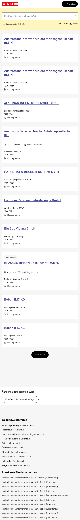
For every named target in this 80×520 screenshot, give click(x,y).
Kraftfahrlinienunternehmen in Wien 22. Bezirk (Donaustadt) (30, 518)
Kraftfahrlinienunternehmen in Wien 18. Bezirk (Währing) (28, 504)
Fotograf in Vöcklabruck (13, 461)
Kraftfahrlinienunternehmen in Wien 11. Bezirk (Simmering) (30, 487)
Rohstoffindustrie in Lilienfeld (16, 439)
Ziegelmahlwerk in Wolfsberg (16, 466)
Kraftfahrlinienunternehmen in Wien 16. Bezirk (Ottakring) (29, 500)
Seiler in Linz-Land (11, 443)
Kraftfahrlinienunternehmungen (20, 399)
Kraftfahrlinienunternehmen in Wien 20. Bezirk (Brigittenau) (30, 509)
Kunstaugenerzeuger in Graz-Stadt (18, 426)
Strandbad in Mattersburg (14, 452)
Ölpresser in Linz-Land (13, 448)
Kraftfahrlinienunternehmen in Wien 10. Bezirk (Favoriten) (29, 482)
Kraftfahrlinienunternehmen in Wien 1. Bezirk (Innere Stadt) (30, 478)
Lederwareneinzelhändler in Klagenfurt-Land (23, 434)
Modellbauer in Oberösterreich (16, 457)
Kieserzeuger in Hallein (13, 430)
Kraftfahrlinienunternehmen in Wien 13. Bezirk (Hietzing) (28, 491)
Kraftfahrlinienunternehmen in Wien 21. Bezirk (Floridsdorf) (30, 513)
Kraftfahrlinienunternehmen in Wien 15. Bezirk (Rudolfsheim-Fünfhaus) (35, 496)
